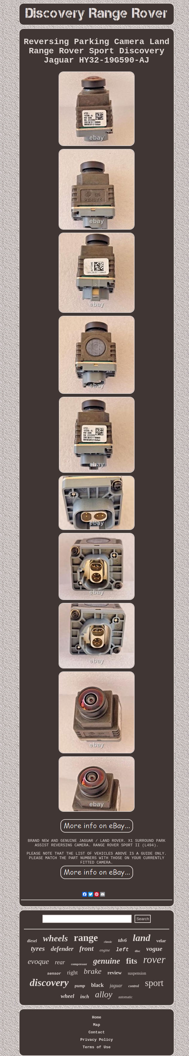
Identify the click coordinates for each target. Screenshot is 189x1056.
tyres (38, 948)
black (97, 985)
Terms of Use (97, 1047)
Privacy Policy (96, 1040)
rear (60, 962)
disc (137, 951)
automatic (125, 997)
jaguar (116, 985)
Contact (97, 1032)
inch (84, 996)
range (86, 937)
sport (154, 983)
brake (92, 971)
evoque (38, 961)
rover (154, 959)
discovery (49, 982)
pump (80, 985)
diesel (32, 941)
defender (62, 948)
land (141, 937)
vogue (154, 948)
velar (161, 940)
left (122, 950)
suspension (137, 973)
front (87, 948)
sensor (54, 973)
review (114, 973)
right (72, 972)
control (133, 986)
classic (108, 941)
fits (131, 960)
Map (96, 1025)
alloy (103, 994)
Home (96, 1017)
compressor (79, 964)
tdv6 (122, 940)
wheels (55, 938)
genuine (106, 961)
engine (105, 950)
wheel (67, 996)
